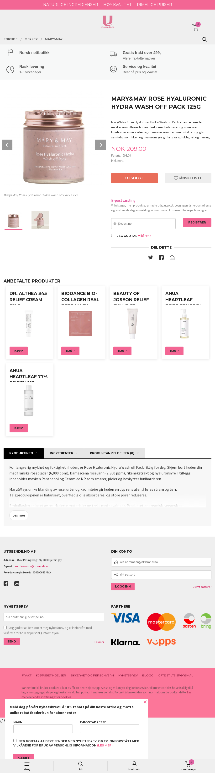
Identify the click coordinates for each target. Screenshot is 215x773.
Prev (7, 145)
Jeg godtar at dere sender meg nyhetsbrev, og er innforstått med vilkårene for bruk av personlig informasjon (48, 680)
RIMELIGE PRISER (154, 4)
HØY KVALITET (117, 4)
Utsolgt (134, 179)
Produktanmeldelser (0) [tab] (112, 503)
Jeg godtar (127, 237)
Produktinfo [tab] (21, 503)
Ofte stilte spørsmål (175, 725)
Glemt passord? (202, 636)
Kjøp (18, 376)
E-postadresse (109, 726)
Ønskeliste (188, 179)
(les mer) (105, 745)
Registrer (197, 223)
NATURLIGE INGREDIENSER (70, 4)
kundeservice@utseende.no (32, 615)
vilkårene (144, 237)
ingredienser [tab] (61, 503)
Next (100, 145)
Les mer (18, 565)
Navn (43, 726)
